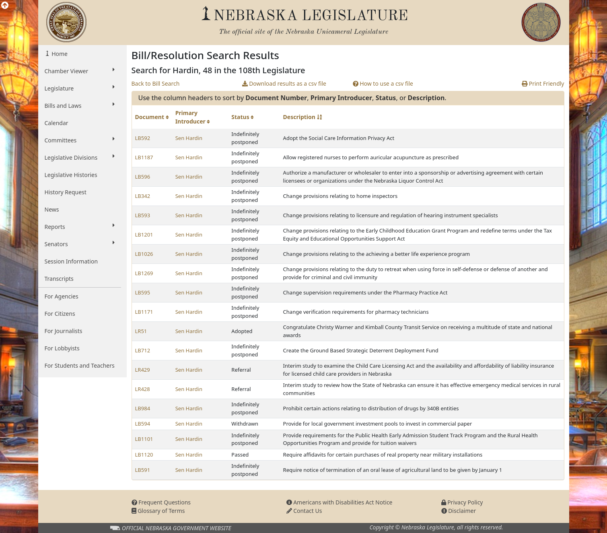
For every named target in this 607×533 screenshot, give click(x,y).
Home (59, 54)
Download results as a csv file (284, 83)
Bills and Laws (80, 105)
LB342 (142, 196)
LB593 (142, 215)
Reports (80, 226)
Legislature (80, 88)
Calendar (56, 123)
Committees (80, 140)
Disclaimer (458, 510)
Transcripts (59, 278)
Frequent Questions (161, 502)
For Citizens (60, 313)
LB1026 (144, 253)
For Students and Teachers (80, 365)
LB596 (142, 176)
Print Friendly (543, 83)
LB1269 (144, 273)
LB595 (142, 292)
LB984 (142, 408)
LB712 (142, 350)
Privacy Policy (462, 502)
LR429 (142, 369)
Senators (80, 244)
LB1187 (144, 157)
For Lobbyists (62, 348)
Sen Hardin (188, 138)
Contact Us (304, 510)
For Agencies (61, 296)
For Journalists (63, 331)
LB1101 (144, 438)
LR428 (142, 389)
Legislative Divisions (80, 157)
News (52, 209)
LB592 (142, 138)
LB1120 (144, 454)
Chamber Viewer (80, 71)
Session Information (71, 261)
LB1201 (144, 234)
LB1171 (144, 311)
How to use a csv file (383, 83)
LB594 (142, 423)
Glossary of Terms (158, 510)
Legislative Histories (71, 175)
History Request (65, 192)
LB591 (142, 469)
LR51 (141, 331)
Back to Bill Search (156, 83)
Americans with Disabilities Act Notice (339, 502)
